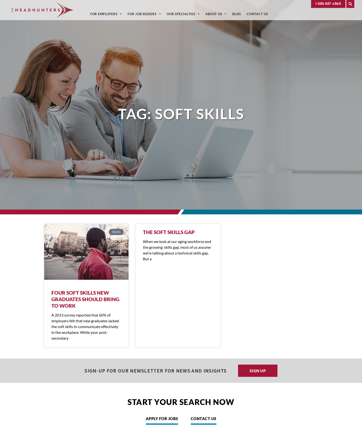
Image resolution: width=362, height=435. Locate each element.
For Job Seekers (144, 13)
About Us (216, 13)
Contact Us (257, 14)
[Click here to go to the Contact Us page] (203, 420)
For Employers (106, 13)
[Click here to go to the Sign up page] (257, 371)
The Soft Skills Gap (169, 232)
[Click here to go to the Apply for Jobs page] (162, 420)
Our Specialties (183, 13)
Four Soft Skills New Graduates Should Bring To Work (85, 299)
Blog (236, 14)
